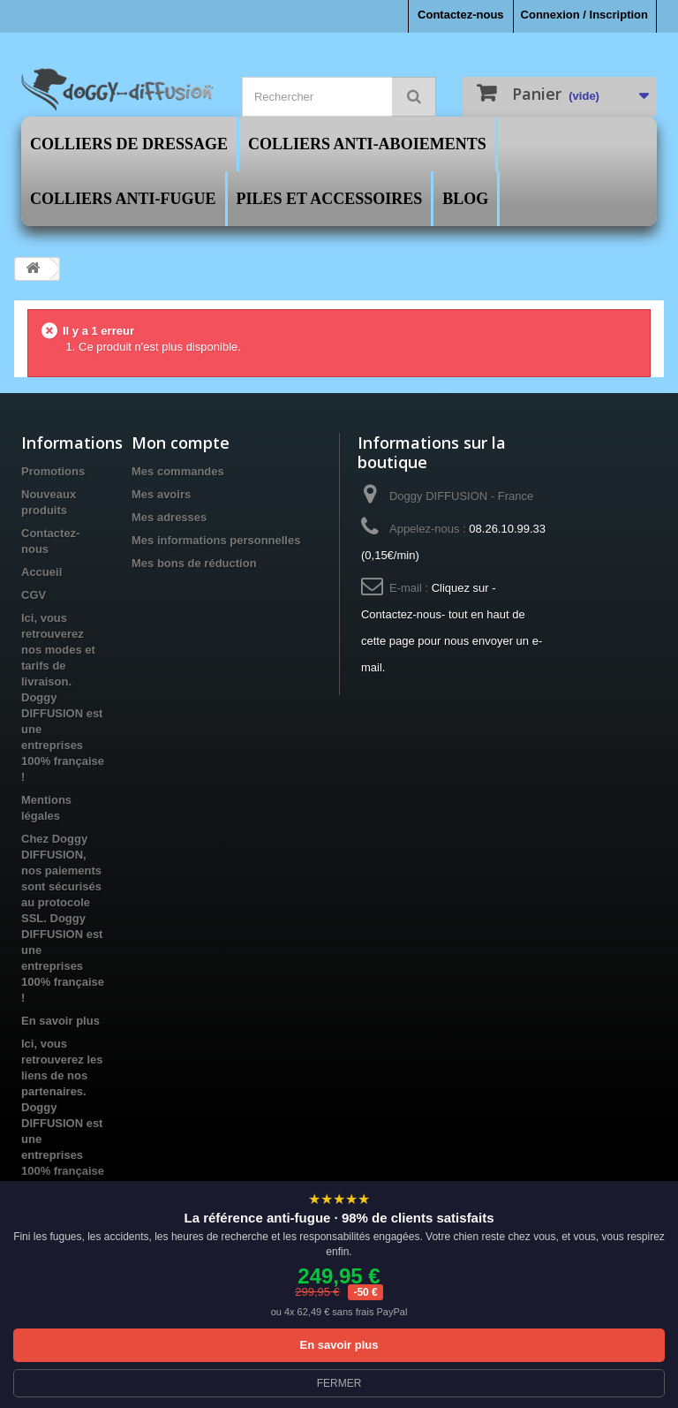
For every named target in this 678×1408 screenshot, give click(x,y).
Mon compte (181, 442)
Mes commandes (178, 471)
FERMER (339, 1383)
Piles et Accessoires (330, 199)
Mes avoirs (161, 494)
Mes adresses (169, 517)
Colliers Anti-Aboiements (367, 144)
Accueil (41, 572)
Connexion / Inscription (584, 14)
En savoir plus (60, 1020)
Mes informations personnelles (216, 540)
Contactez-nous (461, 14)
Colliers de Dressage (129, 144)
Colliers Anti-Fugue (123, 199)
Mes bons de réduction (194, 563)
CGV (33, 595)
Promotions (53, 471)
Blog (465, 199)
